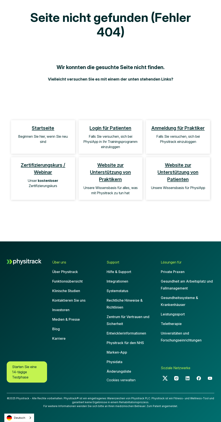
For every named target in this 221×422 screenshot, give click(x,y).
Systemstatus (117, 291)
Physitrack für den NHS (125, 343)
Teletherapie (171, 324)
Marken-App (117, 352)
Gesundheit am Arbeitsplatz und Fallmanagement (187, 284)
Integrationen (117, 281)
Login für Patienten (110, 128)
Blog (56, 329)
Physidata (114, 362)
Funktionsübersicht (67, 281)
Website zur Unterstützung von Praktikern (110, 172)
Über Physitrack (65, 272)
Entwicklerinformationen (126, 333)
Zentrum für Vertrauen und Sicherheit (128, 320)
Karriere (59, 338)
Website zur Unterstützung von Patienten (178, 172)
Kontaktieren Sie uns (68, 300)
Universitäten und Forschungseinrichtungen (181, 336)
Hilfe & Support (119, 272)
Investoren (60, 310)
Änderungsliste (119, 371)
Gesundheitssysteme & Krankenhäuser (179, 301)
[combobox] (19, 418)
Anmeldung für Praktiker (178, 128)
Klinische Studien (66, 291)
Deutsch (16, 417)
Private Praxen (173, 272)
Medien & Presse (66, 319)
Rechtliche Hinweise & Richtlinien (125, 303)
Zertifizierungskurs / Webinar (43, 168)
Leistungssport (173, 314)
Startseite (43, 128)
